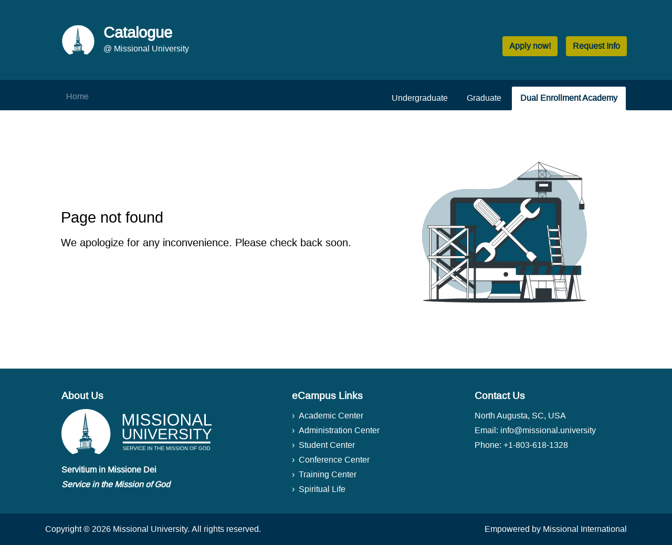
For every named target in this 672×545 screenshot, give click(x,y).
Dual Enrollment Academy (568, 97)
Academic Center (331, 415)
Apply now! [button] (530, 45)
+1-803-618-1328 (535, 445)
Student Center (327, 445)
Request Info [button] (596, 45)
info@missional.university (548, 430)
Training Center (327, 474)
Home (77, 96)
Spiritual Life (322, 489)
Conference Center (334, 459)
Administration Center (339, 430)
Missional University (150, 529)
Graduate (484, 97)
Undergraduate (420, 97)
